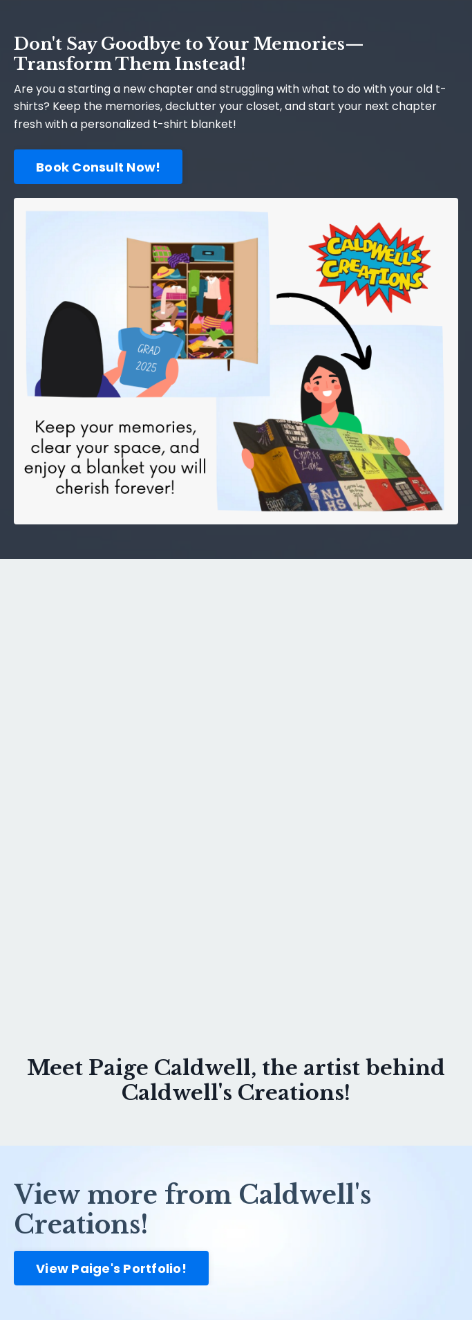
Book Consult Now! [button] (98, 167)
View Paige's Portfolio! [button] (111, 1268)
